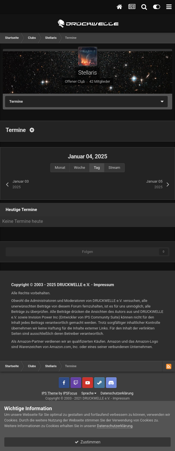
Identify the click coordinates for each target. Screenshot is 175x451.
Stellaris (87, 72)
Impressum (104, 284)
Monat (60, 167)
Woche (79, 167)
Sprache (88, 393)
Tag (97, 167)
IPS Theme (50, 393)
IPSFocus (70, 393)
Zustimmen (88, 442)
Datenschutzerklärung (117, 393)
